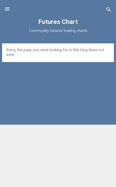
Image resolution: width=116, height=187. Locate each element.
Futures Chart (58, 21)
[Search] (109, 10)
